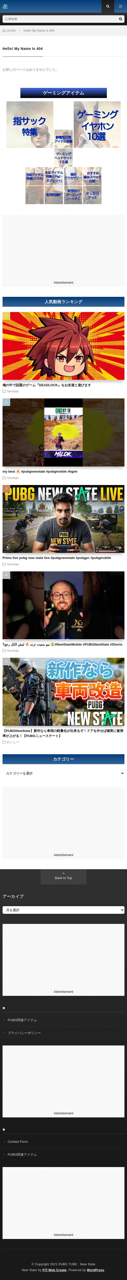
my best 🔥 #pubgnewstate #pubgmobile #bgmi (40, 471)
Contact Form (18, 1141)
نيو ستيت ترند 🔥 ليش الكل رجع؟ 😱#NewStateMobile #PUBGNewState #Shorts (62, 644)
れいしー (13, 741)
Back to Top (63, 878)
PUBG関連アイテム (22, 1020)
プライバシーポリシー (24, 1033)
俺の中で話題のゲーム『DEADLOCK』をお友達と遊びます (47, 385)
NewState (13, 391)
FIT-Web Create (55, 1270)
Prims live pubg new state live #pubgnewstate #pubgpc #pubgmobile (57, 558)
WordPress (95, 1270)
